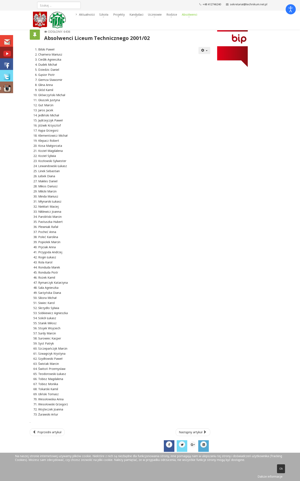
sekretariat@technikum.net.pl (248, 4)
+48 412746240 (212, 4)
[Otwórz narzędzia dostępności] (291, 9)
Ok (281, 468)
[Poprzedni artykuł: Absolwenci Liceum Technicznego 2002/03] (47, 432)
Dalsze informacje (270, 476)
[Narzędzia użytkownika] (204, 50)
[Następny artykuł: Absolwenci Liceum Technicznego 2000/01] (193, 432)
